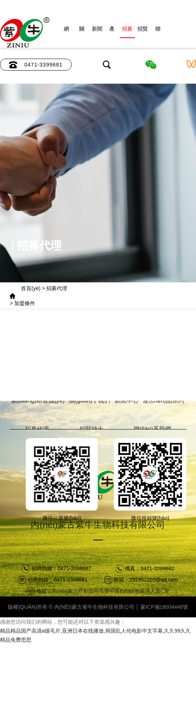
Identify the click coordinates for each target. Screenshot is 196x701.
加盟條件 (24, 303)
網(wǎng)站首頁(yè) (66, 32)
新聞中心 (97, 32)
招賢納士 (142, 32)
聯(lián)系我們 (158, 32)
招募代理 (127, 32)
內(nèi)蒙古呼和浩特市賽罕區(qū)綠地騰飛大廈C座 (110, 591)
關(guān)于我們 (81, 32)
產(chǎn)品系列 (112, 32)
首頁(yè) (30, 288)
